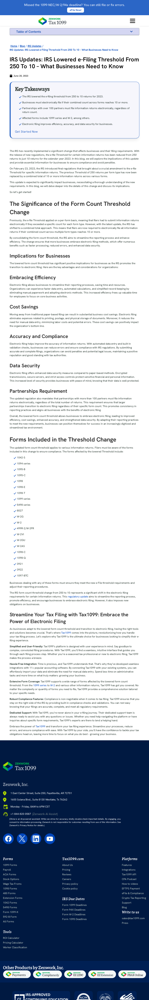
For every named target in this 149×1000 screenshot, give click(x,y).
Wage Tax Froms (12, 883)
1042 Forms (10, 902)
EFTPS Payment (131, 888)
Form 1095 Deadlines (74, 919)
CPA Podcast (129, 879)
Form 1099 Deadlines (74, 905)
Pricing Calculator (13, 942)
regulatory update (78, 596)
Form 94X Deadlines (74, 909)
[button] (131, 31)
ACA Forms (9, 874)
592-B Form (10, 916)
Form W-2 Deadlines (74, 914)
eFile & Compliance (133, 893)
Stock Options (11, 879)
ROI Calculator (11, 937)
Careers (66, 879)
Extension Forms (12, 897)
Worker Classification (15, 947)
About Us (67, 865)
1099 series (40, 685)
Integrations (129, 869)
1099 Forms (10, 865)
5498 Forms (10, 907)
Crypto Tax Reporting (134, 897)
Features (127, 865)
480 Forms (9, 893)
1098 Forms (10, 888)
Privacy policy (70, 883)
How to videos (130, 883)
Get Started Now (26, 131)
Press (125, 922)
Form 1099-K (10, 912)
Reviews (66, 874)
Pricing (66, 869)
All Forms (8, 921)
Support (126, 902)
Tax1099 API (129, 874)
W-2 (52, 685)
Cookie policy (70, 888)
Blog (124, 907)
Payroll (7, 869)
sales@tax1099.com (133, 918)
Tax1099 (66, 632)
